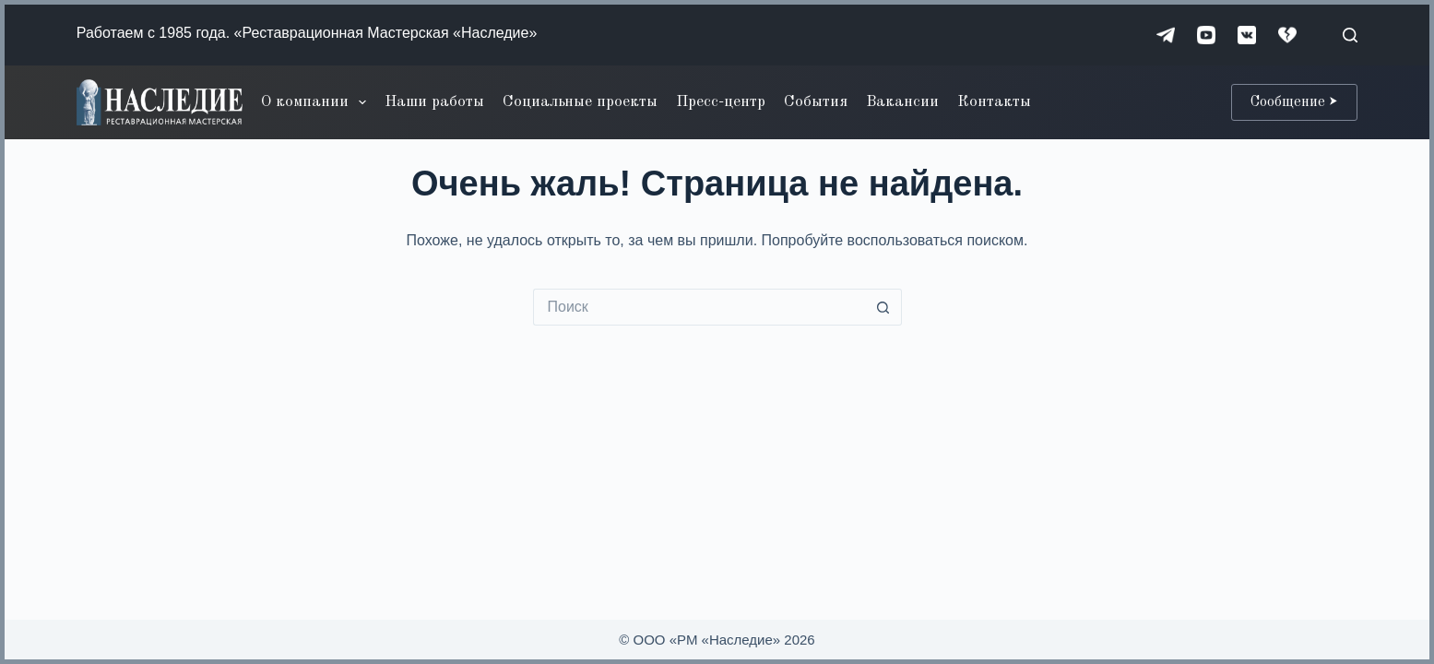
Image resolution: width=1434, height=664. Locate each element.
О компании (317, 102)
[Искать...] (699, 307)
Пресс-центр (720, 102)
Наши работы (434, 102)
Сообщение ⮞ (1294, 102)
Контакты (994, 102)
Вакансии (902, 102)
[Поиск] (1350, 35)
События (815, 102)
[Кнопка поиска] (883, 307)
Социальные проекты (580, 102)
